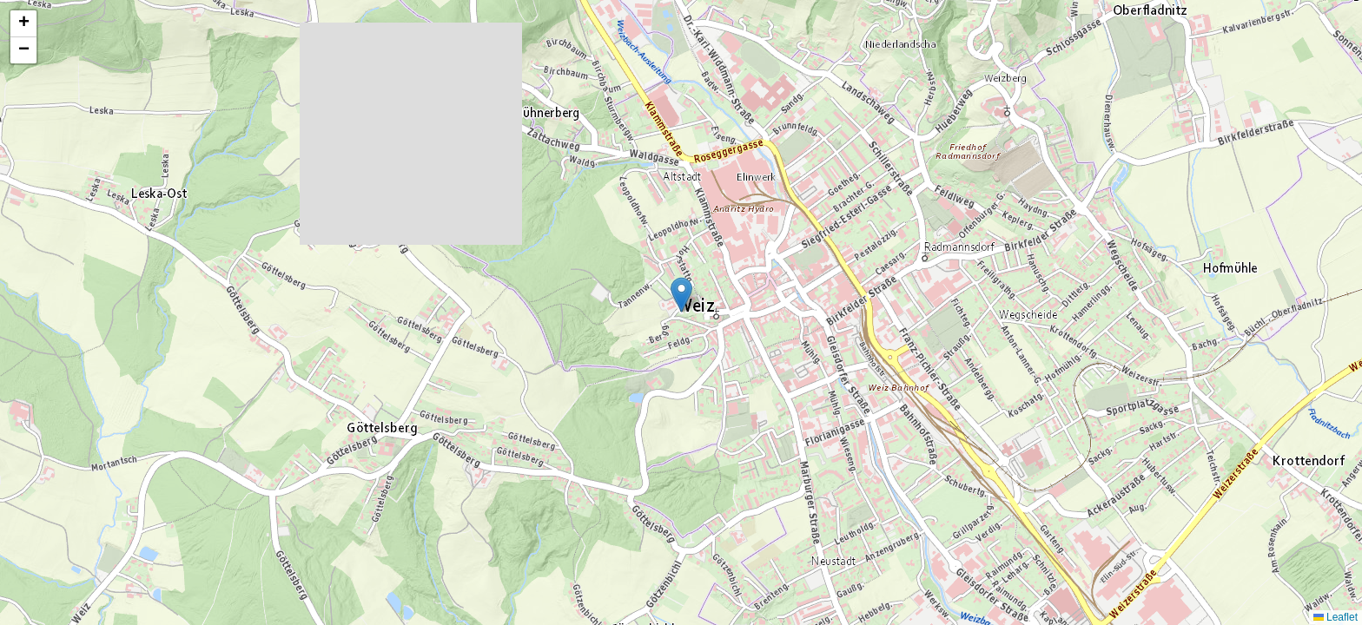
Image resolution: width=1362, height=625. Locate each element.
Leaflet (1335, 617)
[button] (681, 294)
